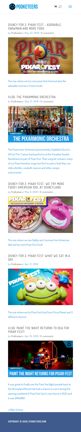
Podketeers (17, 32)
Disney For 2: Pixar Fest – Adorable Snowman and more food (34, 26)
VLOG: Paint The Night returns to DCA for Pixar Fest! (38, 330)
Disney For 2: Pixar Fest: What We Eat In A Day (39, 257)
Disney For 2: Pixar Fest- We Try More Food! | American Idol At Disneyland (36, 185)
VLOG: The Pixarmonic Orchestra (32, 97)
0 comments (47, 32)
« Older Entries (15, 409)
